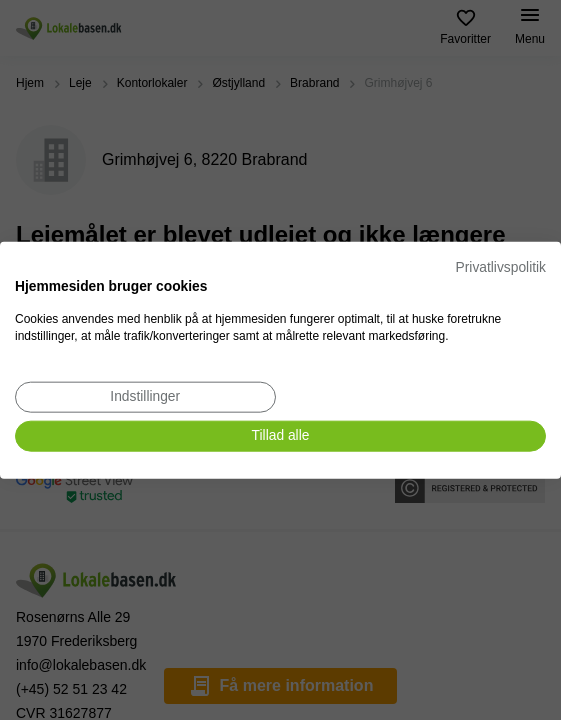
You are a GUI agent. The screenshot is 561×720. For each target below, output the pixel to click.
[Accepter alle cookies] (280, 436)
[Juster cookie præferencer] (145, 397)
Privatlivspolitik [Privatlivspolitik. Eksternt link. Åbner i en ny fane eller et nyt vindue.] (501, 267)
